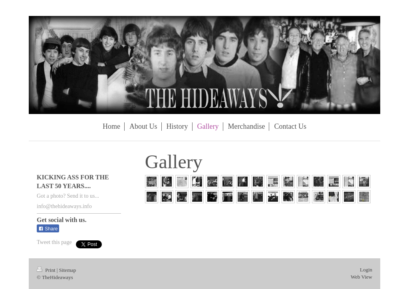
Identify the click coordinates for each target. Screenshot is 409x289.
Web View (361, 277)
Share (48, 229)
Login (366, 270)
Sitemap (67, 270)
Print (47, 270)
